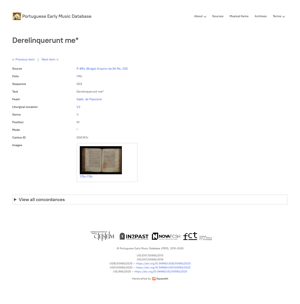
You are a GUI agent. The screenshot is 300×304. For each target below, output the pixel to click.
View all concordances (42, 199)
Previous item (23, 59)
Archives (261, 16)
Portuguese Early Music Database (56, 16)
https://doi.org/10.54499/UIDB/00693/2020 (163, 263)
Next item (50, 59)
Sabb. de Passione (89, 99)
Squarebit (160, 278)
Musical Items (239, 16)
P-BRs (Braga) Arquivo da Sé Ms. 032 (102, 68)
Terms (277, 16)
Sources (217, 16)
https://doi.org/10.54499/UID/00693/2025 (161, 271)
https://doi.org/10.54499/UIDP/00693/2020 (163, 267)
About (198, 16)
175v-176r (86, 176)
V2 (78, 107)
